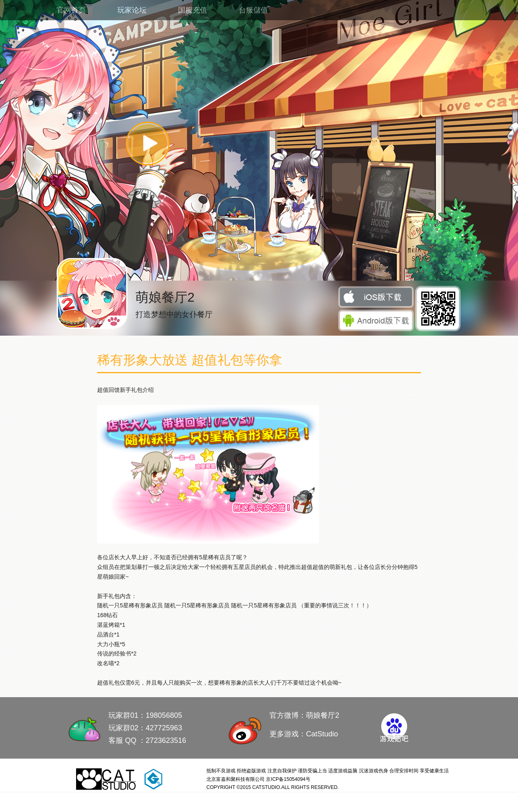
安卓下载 (376, 321)
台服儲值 (253, 10)
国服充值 (192, 10)
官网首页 (71, 10)
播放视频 (147, 143)
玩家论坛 (131, 10)
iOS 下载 (376, 297)
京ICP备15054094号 (288, 779)
